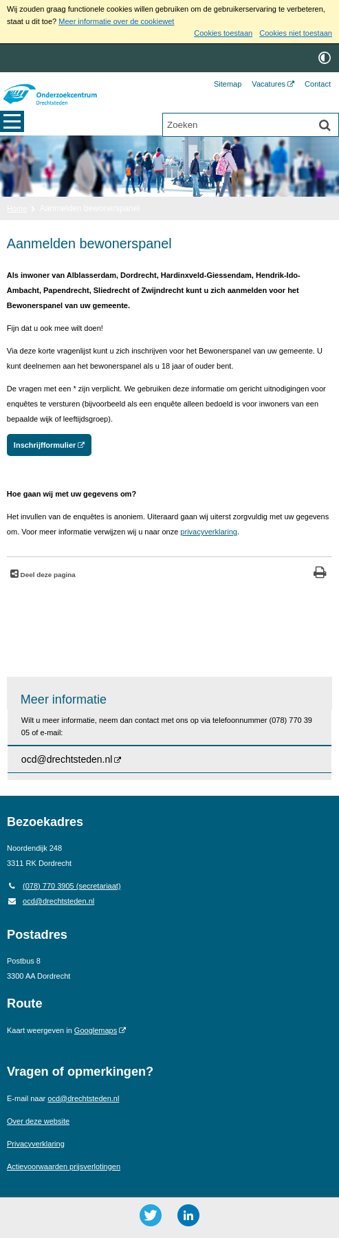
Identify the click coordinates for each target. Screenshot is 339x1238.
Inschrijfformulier (45, 445)
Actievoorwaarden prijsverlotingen (63, 1166)
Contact (318, 84)
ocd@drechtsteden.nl (50, 901)
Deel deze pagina (47, 574)
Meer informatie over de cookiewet (116, 21)
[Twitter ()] (151, 1215)
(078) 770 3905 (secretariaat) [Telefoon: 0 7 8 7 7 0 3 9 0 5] (64, 886)
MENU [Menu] (12, 123)
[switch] (324, 58)
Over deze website (38, 1121)
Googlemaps (95, 1030)
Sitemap (227, 84)
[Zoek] (324, 126)
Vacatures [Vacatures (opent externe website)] (268, 84)
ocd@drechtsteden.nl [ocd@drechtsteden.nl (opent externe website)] (67, 759)
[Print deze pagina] (320, 574)
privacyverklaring (208, 532)
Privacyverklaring (36, 1144)
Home (17, 208)
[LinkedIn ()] (188, 1215)
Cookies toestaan (223, 33)
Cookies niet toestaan (295, 33)
